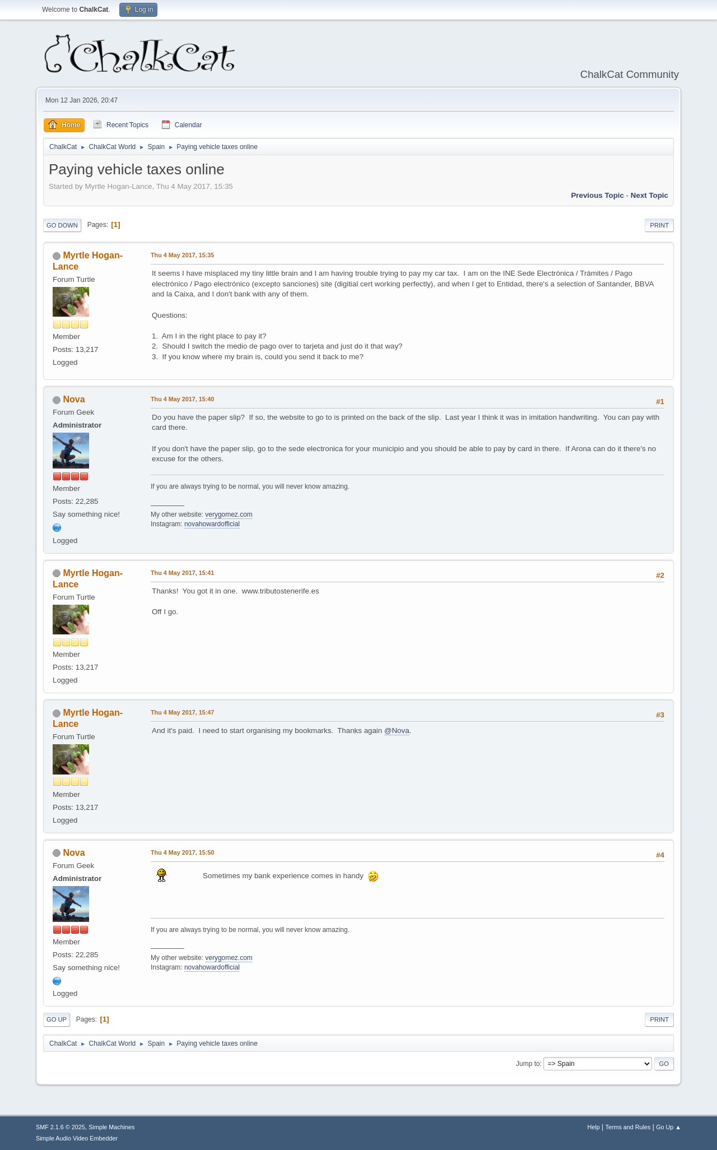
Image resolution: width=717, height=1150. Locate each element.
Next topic (649, 195)
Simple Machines (111, 1127)
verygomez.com (229, 514)
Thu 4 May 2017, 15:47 (182, 712)
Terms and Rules (628, 1127)
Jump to (528, 1064)
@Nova (396, 730)
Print (659, 225)
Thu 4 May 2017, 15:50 (182, 852)
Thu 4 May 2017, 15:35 (182, 255)
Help (594, 1127)
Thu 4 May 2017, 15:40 (182, 399)
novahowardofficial (212, 524)
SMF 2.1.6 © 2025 (60, 1127)
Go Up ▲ (668, 1127)
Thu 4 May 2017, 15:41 (182, 572)
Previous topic (597, 195)
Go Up (56, 1019)
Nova (74, 399)
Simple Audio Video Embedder (77, 1138)
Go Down (62, 225)
